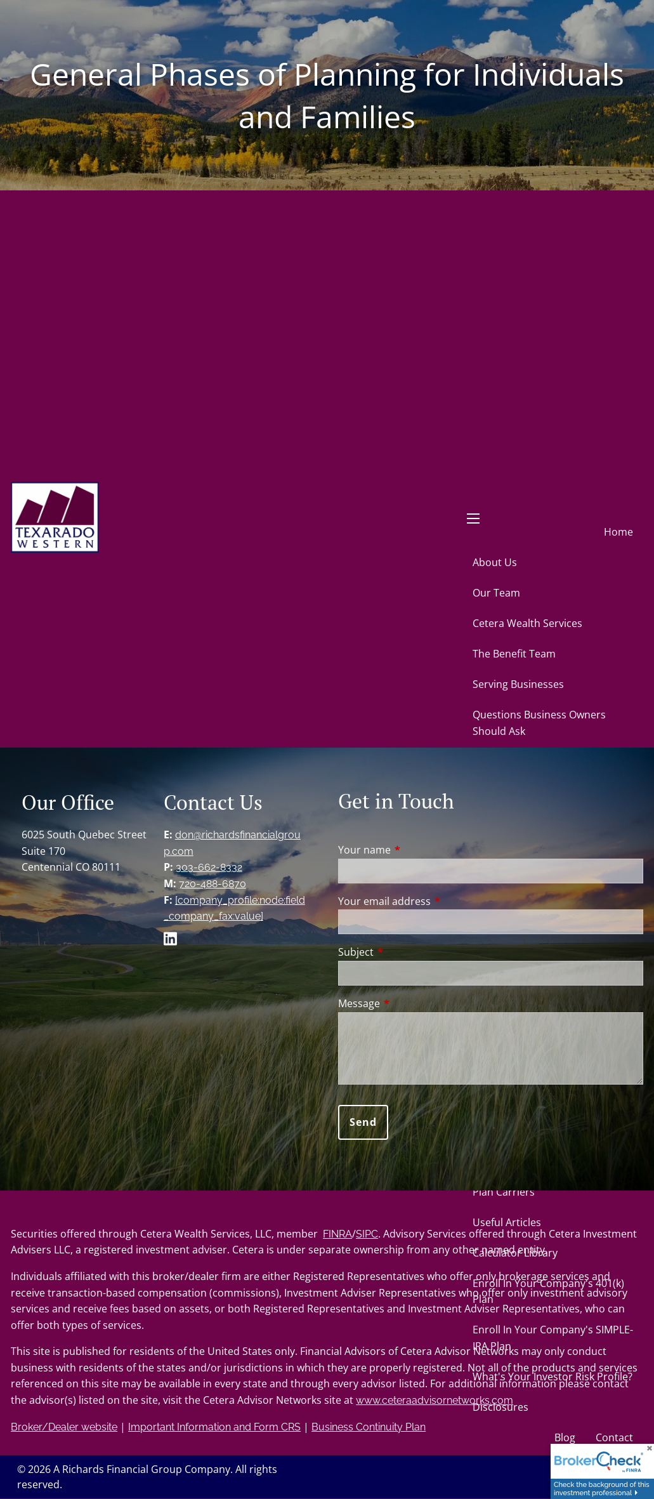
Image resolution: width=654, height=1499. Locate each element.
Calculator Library (515, 1253)
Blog (564, 1437)
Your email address (435, 901)
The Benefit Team (514, 654)
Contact (614, 1437)
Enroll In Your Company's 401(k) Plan (548, 1291)
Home (618, 532)
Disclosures (500, 1407)
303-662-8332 (209, 867)
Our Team (496, 593)
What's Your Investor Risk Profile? (552, 1376)
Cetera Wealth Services (527, 623)
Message (410, 1003)
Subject (407, 952)
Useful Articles (507, 1222)
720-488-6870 (212, 884)
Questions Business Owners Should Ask (539, 723)
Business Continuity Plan (368, 1427)
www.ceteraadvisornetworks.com (434, 1400)
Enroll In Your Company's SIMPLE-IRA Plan (553, 1338)
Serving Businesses (518, 684)
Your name (415, 850)
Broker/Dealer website (64, 1427)
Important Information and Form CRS (214, 1427)
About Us (495, 562)
